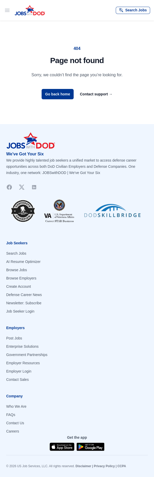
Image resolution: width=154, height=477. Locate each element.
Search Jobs (16, 253)
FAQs (10, 415)
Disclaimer (83, 466)
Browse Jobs (16, 270)
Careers (12, 431)
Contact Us (15, 423)
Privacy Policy (104, 466)
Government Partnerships (27, 355)
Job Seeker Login (20, 311)
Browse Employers (21, 278)
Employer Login (18, 371)
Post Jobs (14, 338)
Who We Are (16, 406)
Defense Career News (24, 295)
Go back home (57, 94)
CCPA (121, 466)
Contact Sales (17, 379)
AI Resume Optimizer (23, 262)
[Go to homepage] (77, 140)
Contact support (96, 94)
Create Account (18, 286)
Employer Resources (23, 363)
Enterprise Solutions (22, 346)
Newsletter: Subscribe (23, 303)
